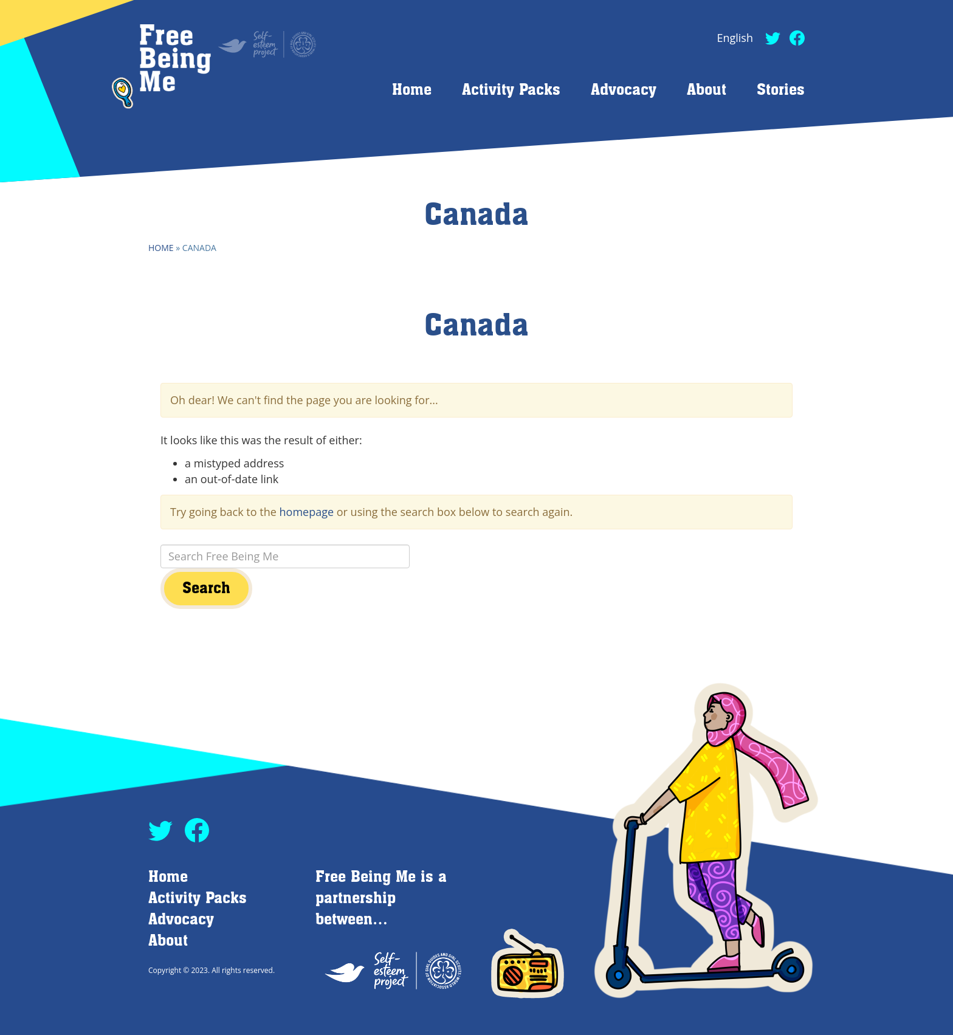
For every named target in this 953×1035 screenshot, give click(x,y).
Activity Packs (511, 90)
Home (412, 90)
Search (206, 588)
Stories (781, 90)
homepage (307, 511)
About (706, 90)
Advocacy (623, 90)
